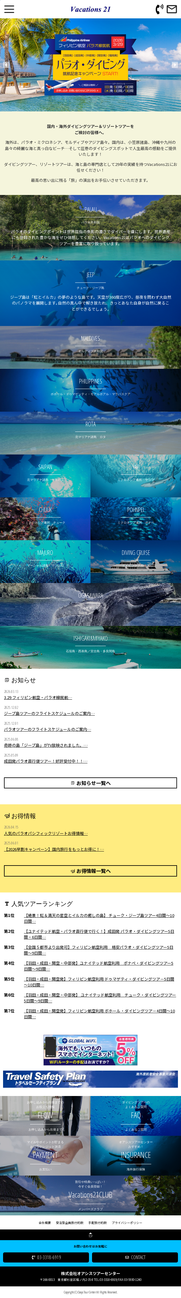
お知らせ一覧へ (93, 783)
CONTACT (138, 1257)
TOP (91, 1236)
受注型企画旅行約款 (69, 1223)
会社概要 (45, 1223)
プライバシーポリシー (127, 1223)
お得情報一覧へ (93, 870)
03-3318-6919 (49, 1257)
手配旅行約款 (97, 1223)
